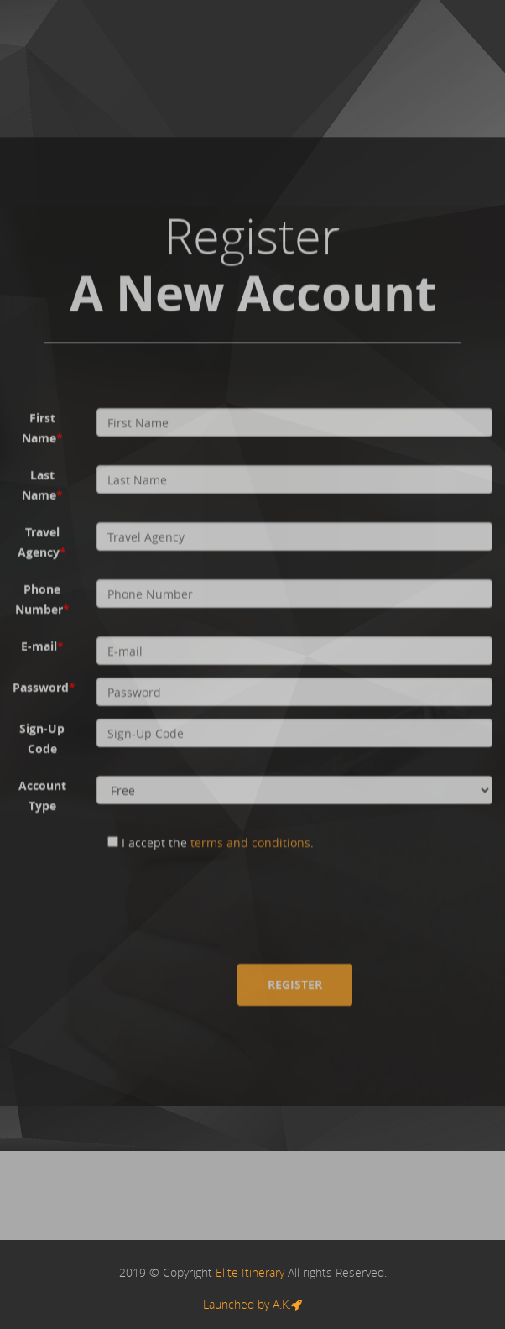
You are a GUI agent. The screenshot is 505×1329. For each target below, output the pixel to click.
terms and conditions (250, 842)
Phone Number (42, 599)
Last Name (42, 485)
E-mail (42, 646)
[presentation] (223, 898)
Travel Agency (42, 542)
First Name (42, 428)
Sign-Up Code (42, 738)
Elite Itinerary (250, 1272)
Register (295, 984)
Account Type (42, 795)
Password (44, 687)
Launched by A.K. (252, 1304)
